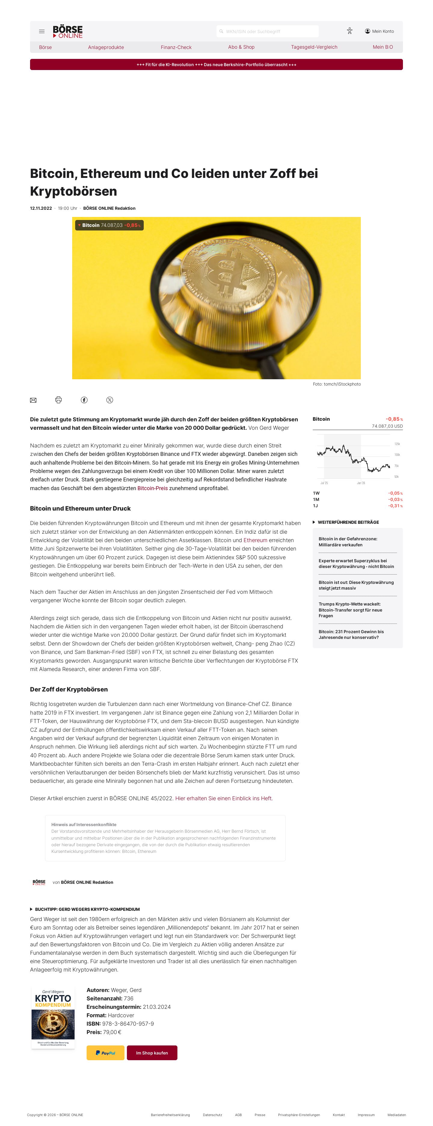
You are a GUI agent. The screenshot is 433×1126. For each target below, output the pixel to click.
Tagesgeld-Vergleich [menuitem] (314, 47)
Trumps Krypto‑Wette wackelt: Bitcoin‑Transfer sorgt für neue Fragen (350, 609)
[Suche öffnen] (267, 31)
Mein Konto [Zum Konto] (379, 31)
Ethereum (255, 540)
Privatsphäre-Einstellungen (299, 1115)
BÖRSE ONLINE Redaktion (87, 882)
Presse (260, 1115)
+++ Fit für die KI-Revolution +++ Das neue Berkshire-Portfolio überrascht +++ (216, 64)
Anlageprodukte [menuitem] (106, 47)
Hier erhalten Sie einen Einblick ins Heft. (224, 798)
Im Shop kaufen (152, 1052)
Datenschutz (212, 1115)
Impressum (366, 1115)
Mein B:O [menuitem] (383, 47)
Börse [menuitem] (45, 47)
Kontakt (339, 1115)
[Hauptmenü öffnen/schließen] (41, 31)
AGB (238, 1115)
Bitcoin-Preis (152, 488)
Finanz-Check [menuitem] (176, 47)
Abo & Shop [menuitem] (241, 47)
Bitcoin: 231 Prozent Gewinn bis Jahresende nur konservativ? (351, 634)
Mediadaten (397, 1115)
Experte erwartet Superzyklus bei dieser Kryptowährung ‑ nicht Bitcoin (356, 563)
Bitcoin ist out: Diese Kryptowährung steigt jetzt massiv (356, 585)
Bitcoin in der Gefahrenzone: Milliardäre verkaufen (348, 541)
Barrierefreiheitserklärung (170, 1115)
